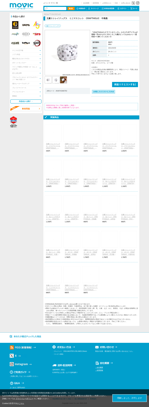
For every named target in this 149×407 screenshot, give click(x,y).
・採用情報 (99, 370)
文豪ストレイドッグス (53, 26)
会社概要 (86, 3)
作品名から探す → (26, 101)
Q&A (116, 3)
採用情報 (96, 3)
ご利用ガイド (106, 3)
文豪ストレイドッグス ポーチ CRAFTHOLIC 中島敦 (72, 252)
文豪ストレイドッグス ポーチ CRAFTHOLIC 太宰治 (91, 252)
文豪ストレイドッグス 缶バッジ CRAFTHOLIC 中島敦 (91, 217)
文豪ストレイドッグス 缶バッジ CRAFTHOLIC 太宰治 (109, 217)
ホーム (46, 14)
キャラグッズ (56, 14)
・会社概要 (99, 367)
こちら (21, 403)
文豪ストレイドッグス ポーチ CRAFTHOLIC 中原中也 (128, 252)
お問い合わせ (125, 3)
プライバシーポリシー (24, 399)
